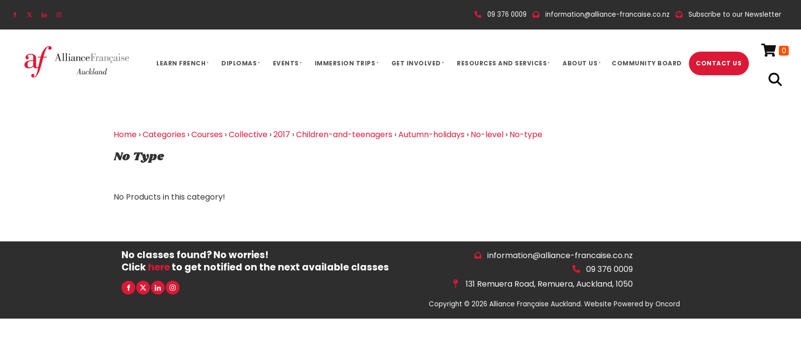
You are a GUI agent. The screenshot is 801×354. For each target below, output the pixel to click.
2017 (281, 134)
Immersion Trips (345, 63)
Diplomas (239, 63)
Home (125, 134)
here (159, 267)
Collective (248, 134)
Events (286, 63)
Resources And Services (502, 63)
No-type (525, 134)
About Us (580, 63)
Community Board (647, 63)
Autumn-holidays (431, 134)
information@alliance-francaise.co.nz (560, 255)
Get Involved (416, 63)
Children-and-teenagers (344, 134)
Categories (164, 134)
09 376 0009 (609, 269)
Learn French (181, 63)
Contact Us (719, 63)
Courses (207, 134)
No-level (487, 134)
